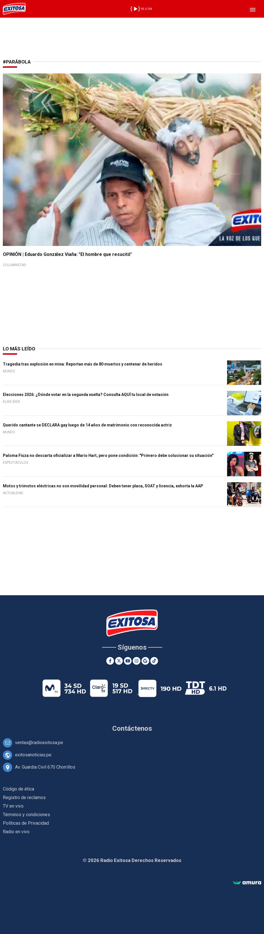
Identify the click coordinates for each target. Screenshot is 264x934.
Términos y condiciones (26, 814)
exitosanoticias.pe (33, 755)
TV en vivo (13, 806)
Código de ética (18, 789)
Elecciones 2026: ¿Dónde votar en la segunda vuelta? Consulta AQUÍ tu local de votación (86, 394)
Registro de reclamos (24, 797)
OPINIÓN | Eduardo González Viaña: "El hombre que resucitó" (67, 254)
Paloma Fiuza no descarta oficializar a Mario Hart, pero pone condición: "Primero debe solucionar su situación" (108, 455)
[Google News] (145, 661)
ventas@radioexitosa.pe (39, 742)
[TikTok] (154, 661)
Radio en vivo (16, 831)
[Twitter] (119, 661)
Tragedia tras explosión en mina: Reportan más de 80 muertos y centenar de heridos (82, 364)
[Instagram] (136, 661)
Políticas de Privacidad (26, 823)
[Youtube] (128, 661)
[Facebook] (110, 661)
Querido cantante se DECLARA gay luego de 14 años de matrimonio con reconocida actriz (87, 425)
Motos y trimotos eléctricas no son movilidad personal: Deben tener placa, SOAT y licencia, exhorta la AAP (103, 486)
